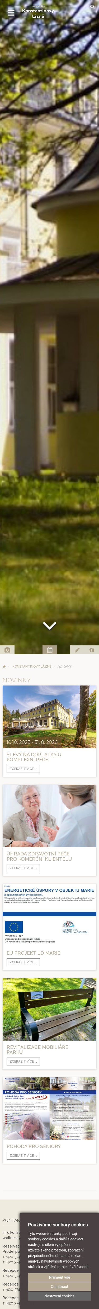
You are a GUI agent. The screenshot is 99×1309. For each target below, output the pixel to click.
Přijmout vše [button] (59, 1277)
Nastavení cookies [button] (59, 1296)
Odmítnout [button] (59, 1286)
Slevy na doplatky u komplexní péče (34, 757)
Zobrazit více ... (23, 769)
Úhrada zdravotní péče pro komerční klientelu (39, 856)
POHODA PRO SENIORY (34, 1146)
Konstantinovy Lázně (31, 666)
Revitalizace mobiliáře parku (37, 1049)
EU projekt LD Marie (33, 953)
